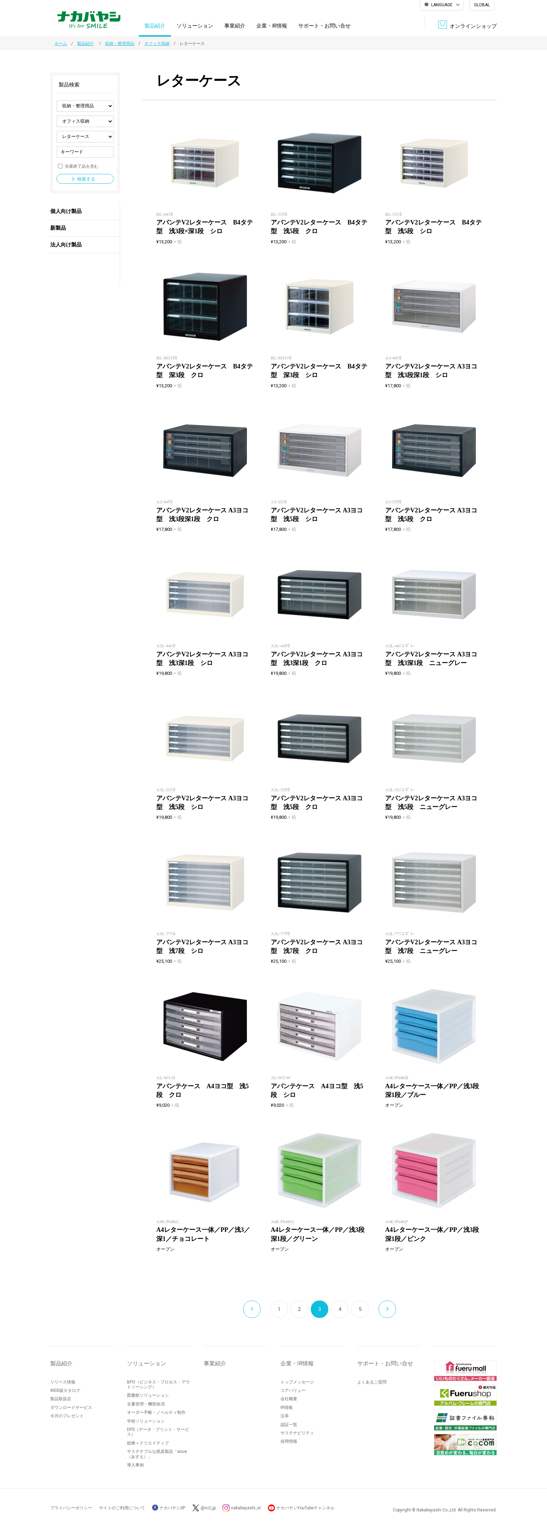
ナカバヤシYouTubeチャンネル (305, 1507)
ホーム (60, 43)
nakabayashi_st (246, 1507)
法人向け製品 (66, 244)
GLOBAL (482, 4)
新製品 (58, 228)
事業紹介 (234, 26)
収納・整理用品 (119, 43)
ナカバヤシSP (168, 1507)
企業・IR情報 (271, 26)
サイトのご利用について (122, 1507)
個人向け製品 (66, 211)
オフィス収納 (157, 43)
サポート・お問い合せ (324, 26)
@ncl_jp (208, 1507)
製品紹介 (154, 26)
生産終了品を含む (81, 165)
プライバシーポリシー (71, 1507)
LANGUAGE (441, 4)
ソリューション (195, 26)
